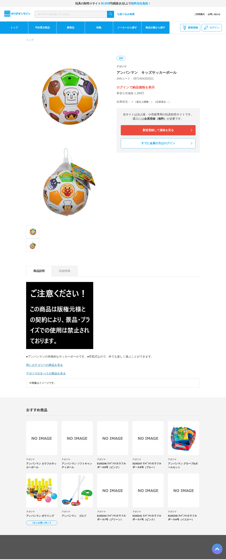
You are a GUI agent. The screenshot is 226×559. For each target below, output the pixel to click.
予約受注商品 (42, 27)
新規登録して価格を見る (158, 130)
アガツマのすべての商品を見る (46, 373)
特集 (98, 27)
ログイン (211, 28)
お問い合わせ (214, 14)
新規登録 (190, 28)
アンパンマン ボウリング (40, 515)
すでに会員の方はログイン (158, 143)
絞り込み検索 (126, 14)
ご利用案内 (199, 14)
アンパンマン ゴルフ (74, 515)
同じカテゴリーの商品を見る (44, 364)
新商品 (70, 27)
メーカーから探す (127, 27)
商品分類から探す (155, 27)
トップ (14, 27)
